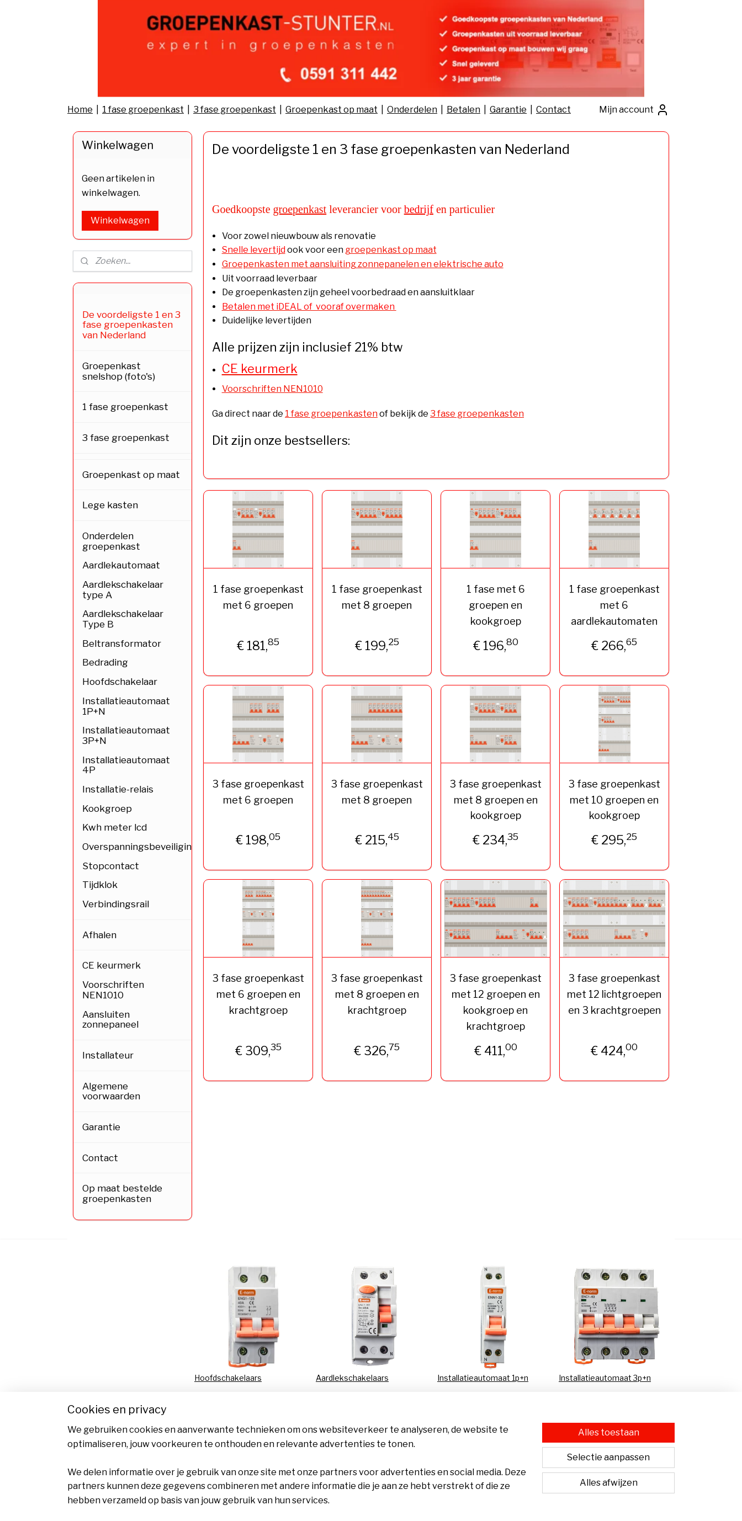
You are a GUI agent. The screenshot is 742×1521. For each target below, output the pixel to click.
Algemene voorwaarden (111, 1091)
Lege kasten (110, 504)
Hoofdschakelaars (228, 1377)
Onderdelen (412, 109)
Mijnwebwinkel (493, 1500)
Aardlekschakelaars (352, 1377)
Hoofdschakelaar (119, 681)
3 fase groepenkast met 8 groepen (377, 792)
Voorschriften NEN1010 (271, 389)
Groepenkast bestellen (601, 1414)
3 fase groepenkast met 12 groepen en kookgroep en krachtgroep (495, 1001)
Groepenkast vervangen (604, 1402)
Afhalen (99, 934)
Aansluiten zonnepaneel (110, 1019)
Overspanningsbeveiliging (137, 846)
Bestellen (212, 1439)
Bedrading (105, 662)
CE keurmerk (111, 965)
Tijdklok (100, 884)
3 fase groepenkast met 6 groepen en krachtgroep (258, 994)
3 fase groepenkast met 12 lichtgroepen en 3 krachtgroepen (614, 994)
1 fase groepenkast (143, 109)
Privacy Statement (229, 1414)
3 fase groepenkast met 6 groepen (258, 792)
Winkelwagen (120, 220)
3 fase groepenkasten (477, 413)
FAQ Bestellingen (469, 1414)
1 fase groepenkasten (331, 413)
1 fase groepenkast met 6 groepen (258, 597)
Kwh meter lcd (114, 827)
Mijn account (634, 109)
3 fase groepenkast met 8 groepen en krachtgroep (377, 994)
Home (80, 109)
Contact (553, 109)
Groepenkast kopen (595, 1439)
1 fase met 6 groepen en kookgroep (495, 605)
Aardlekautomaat (121, 565)
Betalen (463, 109)
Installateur (108, 1055)
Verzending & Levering (358, 1427)
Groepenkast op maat (331, 109)
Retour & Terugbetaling (359, 1439)
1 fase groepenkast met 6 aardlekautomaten (614, 605)
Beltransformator (121, 643)
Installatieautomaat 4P (126, 765)
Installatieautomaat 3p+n (605, 1377)
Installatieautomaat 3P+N (126, 735)
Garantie (508, 109)
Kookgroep (107, 808)
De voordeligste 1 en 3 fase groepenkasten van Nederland (131, 325)
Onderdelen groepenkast (111, 541)
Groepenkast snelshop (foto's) (118, 371)
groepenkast (299, 209)
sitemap (346, 1500)
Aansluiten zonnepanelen (483, 1427)
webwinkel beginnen (403, 1500)
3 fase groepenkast (234, 109)
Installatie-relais (117, 789)
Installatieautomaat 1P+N (126, 706)
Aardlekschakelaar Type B (122, 619)
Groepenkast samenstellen (609, 1427)
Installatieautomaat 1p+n (482, 1377)
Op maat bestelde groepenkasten (122, 1193)
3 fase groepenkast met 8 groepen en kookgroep (495, 800)
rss (366, 1500)
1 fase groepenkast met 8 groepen (376, 597)
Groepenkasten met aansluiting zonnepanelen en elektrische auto (362, 264)
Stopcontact (110, 865)
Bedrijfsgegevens (349, 1451)
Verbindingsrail (115, 904)
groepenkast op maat (390, 249)
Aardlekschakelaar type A (122, 589)
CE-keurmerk (461, 1402)
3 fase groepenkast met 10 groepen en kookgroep (614, 800)
